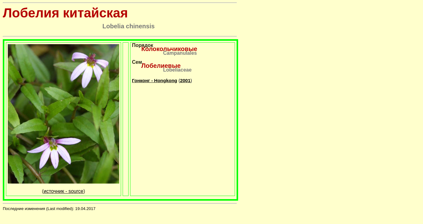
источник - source (63, 191)
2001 (185, 80)
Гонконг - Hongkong (154, 80)
